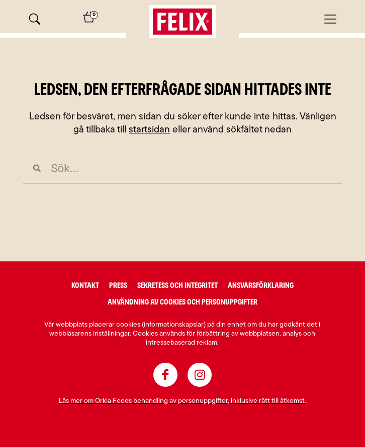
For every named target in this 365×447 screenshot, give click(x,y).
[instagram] (200, 375)
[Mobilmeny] (330, 19)
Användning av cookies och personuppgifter (182, 302)
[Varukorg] (89, 21)
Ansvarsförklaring (261, 285)
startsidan (149, 130)
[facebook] (165, 375)
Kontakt (85, 285)
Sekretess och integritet (177, 285)
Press (118, 285)
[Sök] (35, 19)
